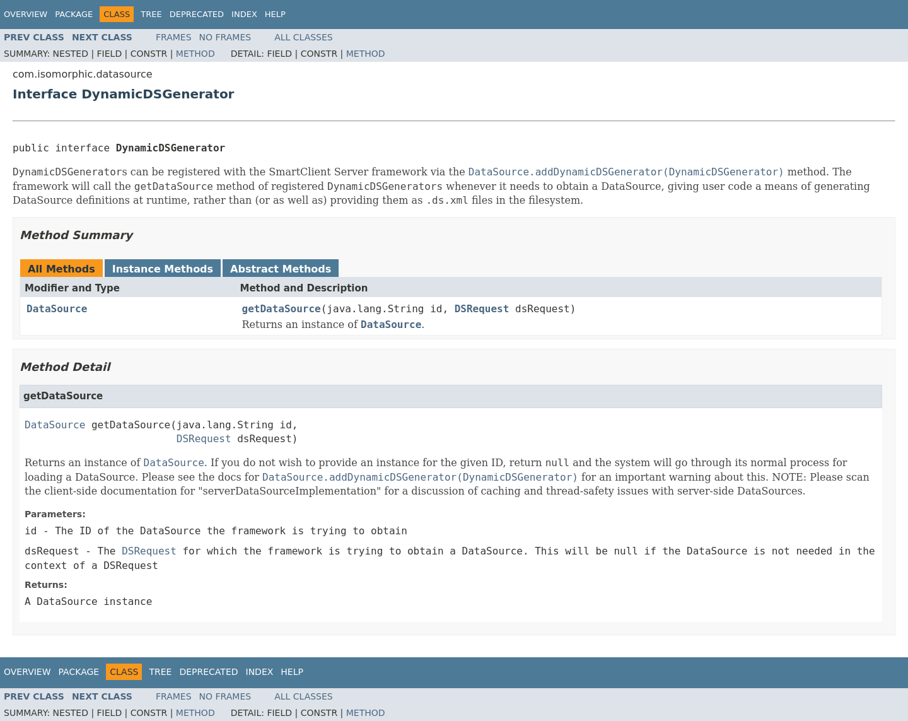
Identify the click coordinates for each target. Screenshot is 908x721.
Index (244, 14)
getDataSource (281, 309)
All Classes (303, 37)
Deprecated (197, 14)
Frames (174, 37)
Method (195, 54)
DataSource (56, 309)
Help (275, 14)
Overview (25, 14)
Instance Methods (162, 269)
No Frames (225, 37)
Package (74, 14)
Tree (151, 14)
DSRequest (482, 309)
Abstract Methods (280, 269)
